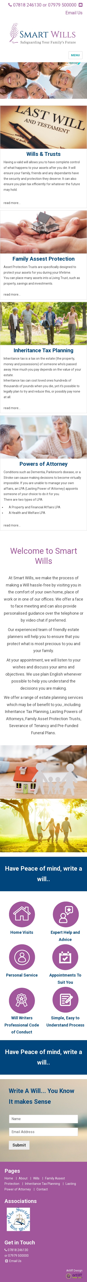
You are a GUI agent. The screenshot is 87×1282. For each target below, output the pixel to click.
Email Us (73, 12)
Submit (19, 1145)
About (23, 1178)
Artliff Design (74, 1270)
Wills (36, 1178)
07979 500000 (62, 5)
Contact (42, 1189)
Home (9, 1178)
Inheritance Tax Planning (42, 1183)
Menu (75, 55)
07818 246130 (27, 5)
